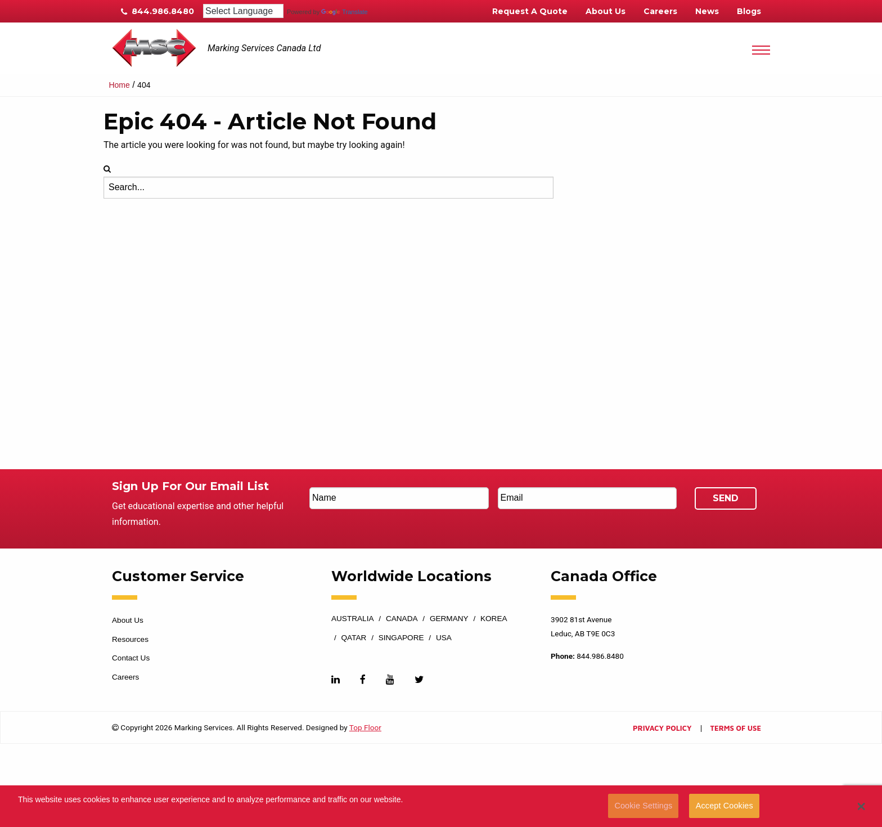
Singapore (401, 638)
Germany (449, 619)
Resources (130, 639)
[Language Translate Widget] (243, 11)
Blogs (749, 11)
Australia (352, 619)
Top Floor (365, 727)
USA (444, 638)
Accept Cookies (724, 805)
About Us (606, 11)
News (707, 11)
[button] (861, 806)
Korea (493, 619)
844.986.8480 (157, 11)
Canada (402, 619)
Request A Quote (530, 11)
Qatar (354, 638)
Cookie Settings (643, 805)
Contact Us (131, 658)
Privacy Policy (662, 728)
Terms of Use (735, 728)
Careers (660, 11)
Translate (344, 11)
